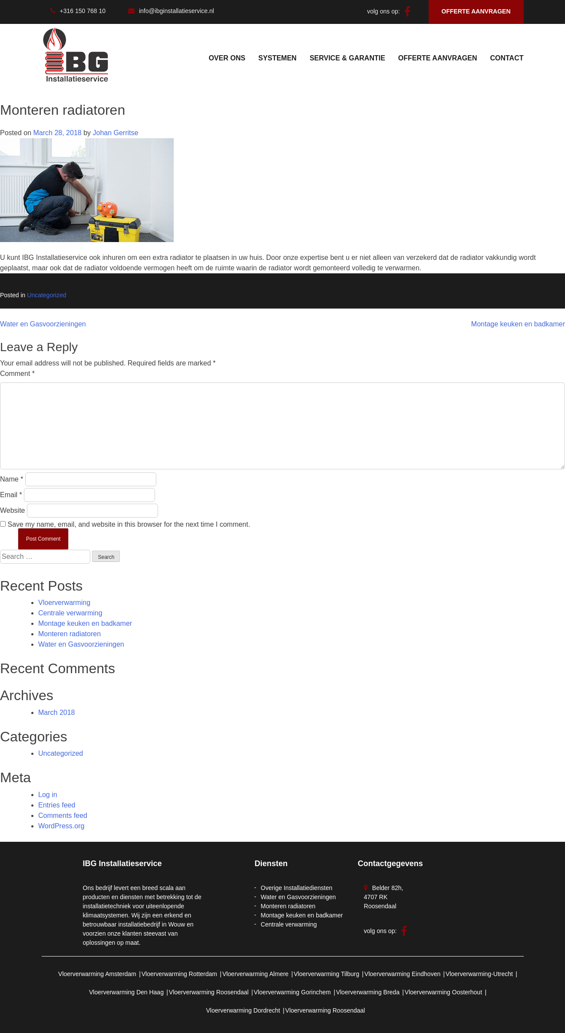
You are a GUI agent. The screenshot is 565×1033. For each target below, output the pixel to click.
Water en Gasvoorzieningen (43, 324)
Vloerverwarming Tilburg (326, 973)
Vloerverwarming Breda (368, 992)
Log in (47, 794)
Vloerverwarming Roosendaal (209, 992)
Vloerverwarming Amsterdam (97, 973)
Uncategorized (46, 295)
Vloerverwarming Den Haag (126, 992)
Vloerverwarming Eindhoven (402, 973)
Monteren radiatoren (69, 634)
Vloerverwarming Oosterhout (443, 992)
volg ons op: (388, 11)
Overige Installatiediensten (296, 887)
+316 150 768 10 (78, 10)
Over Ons (226, 58)
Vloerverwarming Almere (255, 973)
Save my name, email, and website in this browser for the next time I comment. (128, 524)
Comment (17, 373)
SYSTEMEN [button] (277, 58)
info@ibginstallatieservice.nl (171, 10)
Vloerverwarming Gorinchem (292, 992)
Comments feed (62, 815)
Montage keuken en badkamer (518, 324)
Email (11, 494)
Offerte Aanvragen (437, 58)
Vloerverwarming (64, 602)
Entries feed (56, 805)
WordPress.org (61, 826)
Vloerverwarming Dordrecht (243, 1010)
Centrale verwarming (70, 613)
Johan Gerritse (115, 132)
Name (11, 479)
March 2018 (56, 712)
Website (12, 510)
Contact (506, 58)
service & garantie (347, 58)
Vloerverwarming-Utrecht (479, 973)
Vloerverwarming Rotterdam (179, 973)
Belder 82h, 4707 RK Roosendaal (383, 897)
